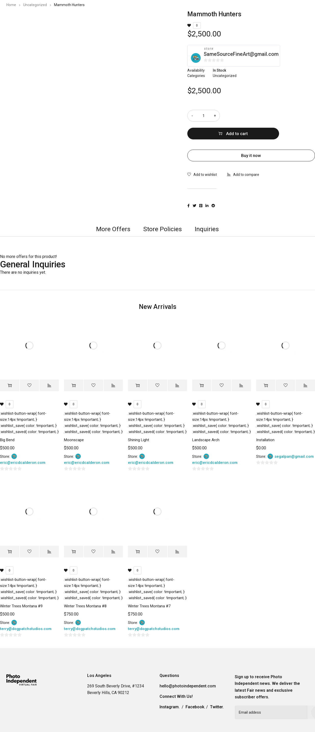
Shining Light (138, 422)
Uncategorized (35, 5)
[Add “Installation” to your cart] (265, 368)
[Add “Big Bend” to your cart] (9, 368)
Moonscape (74, 422)
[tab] (113, 211)
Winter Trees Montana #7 (149, 588)
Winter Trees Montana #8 (85, 588)
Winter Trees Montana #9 (21, 588)
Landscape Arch (205, 422)
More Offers (113, 211)
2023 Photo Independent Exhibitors (183, 19)
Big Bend (7, 422)
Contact (262, 19)
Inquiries (207, 211)
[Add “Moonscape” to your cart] (73, 368)
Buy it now (251, 137)
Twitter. (217, 689)
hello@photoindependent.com (188, 668)
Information (235, 19)
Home (11, 5)
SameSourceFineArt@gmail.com (241, 54)
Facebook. (195, 689)
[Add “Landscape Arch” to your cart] (202, 368)
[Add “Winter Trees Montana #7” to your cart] (137, 534)
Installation (265, 422)
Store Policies (162, 211)
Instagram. (170, 689)
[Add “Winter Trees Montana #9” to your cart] (9, 534)
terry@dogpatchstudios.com (25, 611)
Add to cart (274, 115)
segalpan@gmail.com (294, 438)
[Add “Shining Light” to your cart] (137, 368)
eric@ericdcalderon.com (22, 444)
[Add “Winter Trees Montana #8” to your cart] (73, 534)
